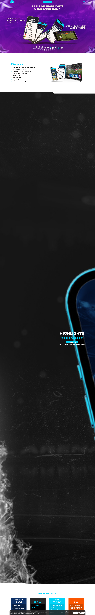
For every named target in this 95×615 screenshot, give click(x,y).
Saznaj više (72, 342)
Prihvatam (76, 612)
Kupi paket (47, 2)
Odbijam (82, 612)
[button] (40, 50)
